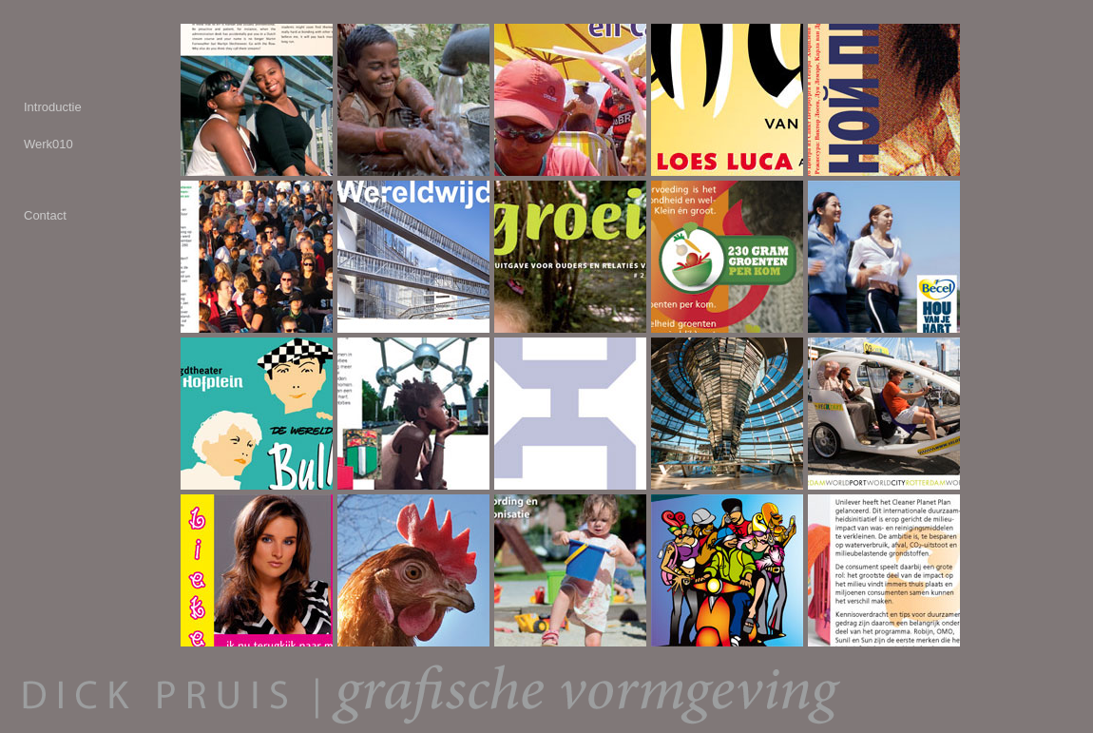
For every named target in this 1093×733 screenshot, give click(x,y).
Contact (45, 215)
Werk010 (48, 144)
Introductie (53, 107)
